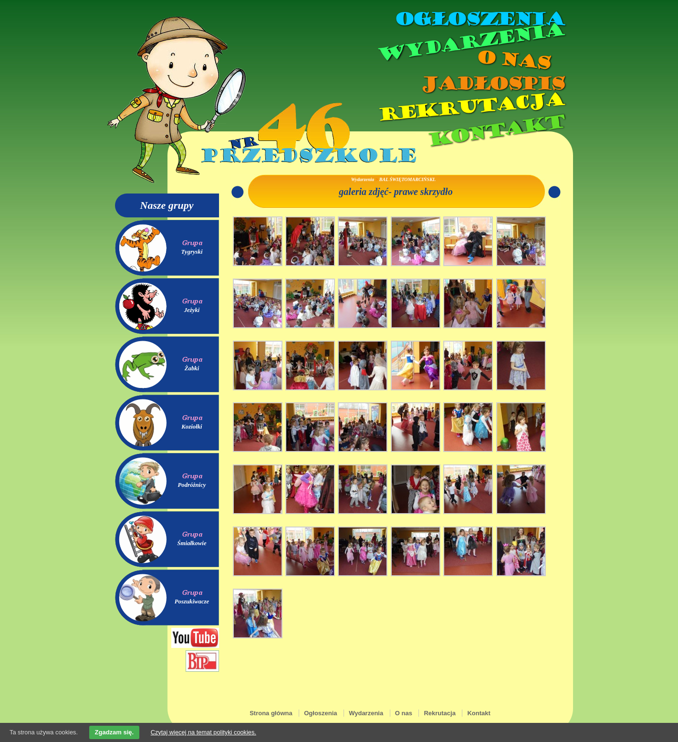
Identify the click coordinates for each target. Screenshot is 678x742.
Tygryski (191, 251)
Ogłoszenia (479, 19)
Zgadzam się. (114, 732)
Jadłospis (491, 84)
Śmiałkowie (191, 543)
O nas (513, 60)
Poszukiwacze (192, 601)
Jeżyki (192, 310)
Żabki (192, 368)
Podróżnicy (191, 485)
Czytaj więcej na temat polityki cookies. (203, 732)
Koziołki (191, 426)
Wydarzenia (470, 42)
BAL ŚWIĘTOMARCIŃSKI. (407, 179)
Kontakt (495, 130)
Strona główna (271, 713)
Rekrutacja (470, 107)
